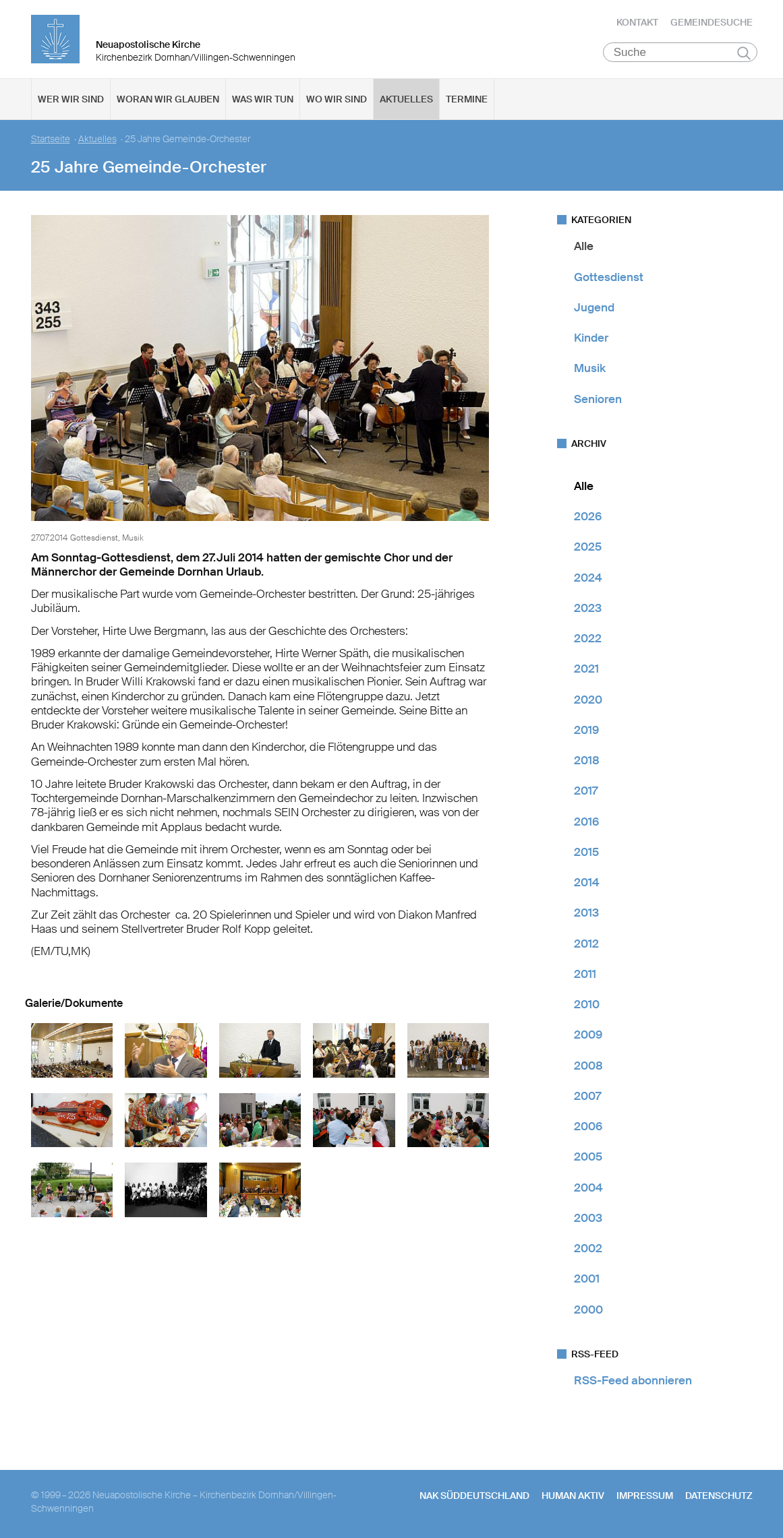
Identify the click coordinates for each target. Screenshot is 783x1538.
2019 (586, 732)
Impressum (644, 1498)
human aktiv (573, 1498)
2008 (588, 1067)
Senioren (598, 401)
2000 (588, 1311)
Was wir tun (262, 102)
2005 (588, 1159)
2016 (586, 823)
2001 (587, 1281)
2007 (587, 1098)
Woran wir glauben (168, 102)
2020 (588, 701)
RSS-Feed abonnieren (633, 1383)
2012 (586, 945)
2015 (586, 854)
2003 (588, 1220)
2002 (588, 1250)
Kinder (591, 340)
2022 (588, 641)
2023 (588, 610)
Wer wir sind (71, 102)
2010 (587, 1006)
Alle (583, 248)
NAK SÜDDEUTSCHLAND (474, 1498)
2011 (585, 976)
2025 (588, 549)
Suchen (744, 55)
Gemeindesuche (711, 24)
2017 (586, 793)
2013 (586, 915)
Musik (590, 370)
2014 (587, 885)
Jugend (594, 310)
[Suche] (680, 54)
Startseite (50, 142)
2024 (588, 579)
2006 (588, 1128)
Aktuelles (406, 102)
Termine (467, 102)
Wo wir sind (336, 102)
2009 (588, 1037)
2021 (586, 671)
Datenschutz (719, 1498)
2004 (588, 1189)
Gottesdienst (608, 279)
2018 (587, 763)
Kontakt (637, 24)
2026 (588, 519)
